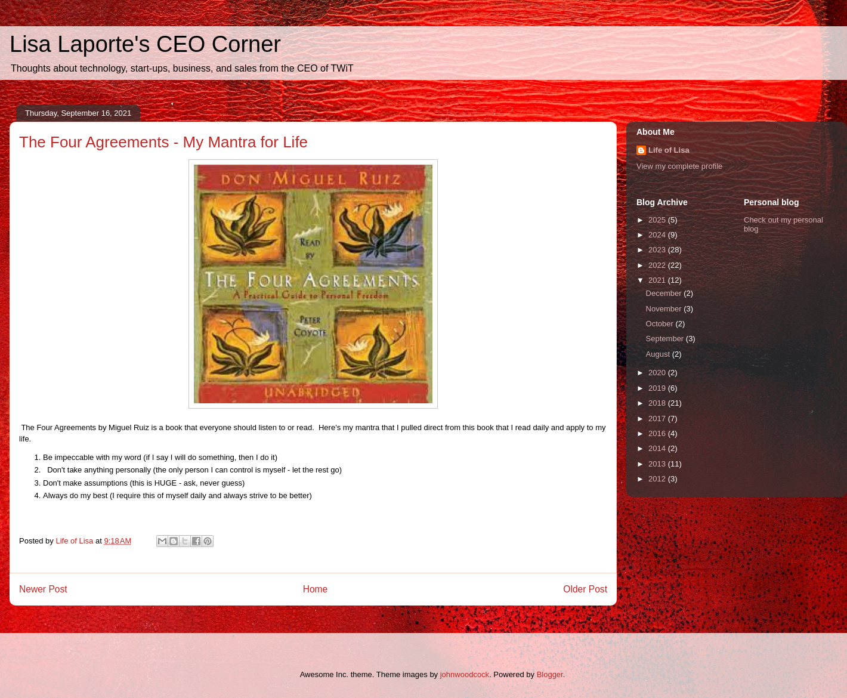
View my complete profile (679, 166)
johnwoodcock (464, 674)
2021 (658, 280)
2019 (658, 388)
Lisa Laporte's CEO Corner (145, 44)
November (665, 308)
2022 (658, 265)
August (659, 354)
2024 (658, 234)
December (665, 293)
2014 (658, 448)
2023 (658, 249)
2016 (658, 433)
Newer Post (43, 589)
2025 (658, 219)
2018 (658, 403)
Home (315, 589)
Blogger (550, 674)
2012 (658, 478)
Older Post (585, 589)
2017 (658, 418)
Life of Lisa (669, 150)
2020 (658, 372)
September (666, 338)
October (661, 323)
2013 (658, 463)
